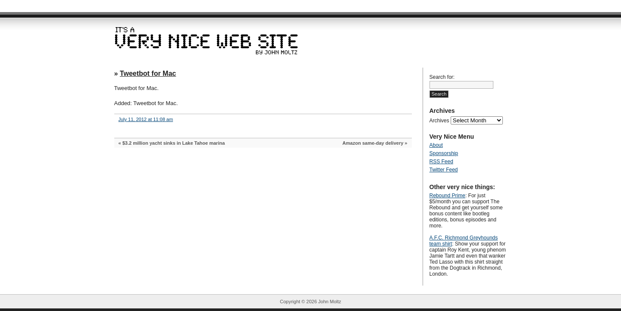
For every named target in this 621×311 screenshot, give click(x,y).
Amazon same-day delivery (372, 143)
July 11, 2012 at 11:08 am (146, 119)
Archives (439, 121)
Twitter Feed (444, 170)
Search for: (442, 77)
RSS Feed (441, 162)
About (436, 145)
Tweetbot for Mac (148, 73)
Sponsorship (444, 153)
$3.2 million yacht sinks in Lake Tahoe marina (173, 143)
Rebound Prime (447, 196)
